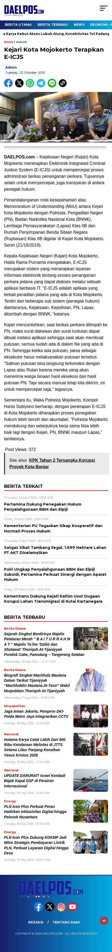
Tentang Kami (66, 922)
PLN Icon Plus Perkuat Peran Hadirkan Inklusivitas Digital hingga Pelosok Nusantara (35, 812)
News (79, 25)
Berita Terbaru (53, 25)
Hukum (21, 42)
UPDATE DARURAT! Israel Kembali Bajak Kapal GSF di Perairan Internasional (34, 781)
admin (11, 67)
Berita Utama (18, 25)
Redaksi (35, 922)
